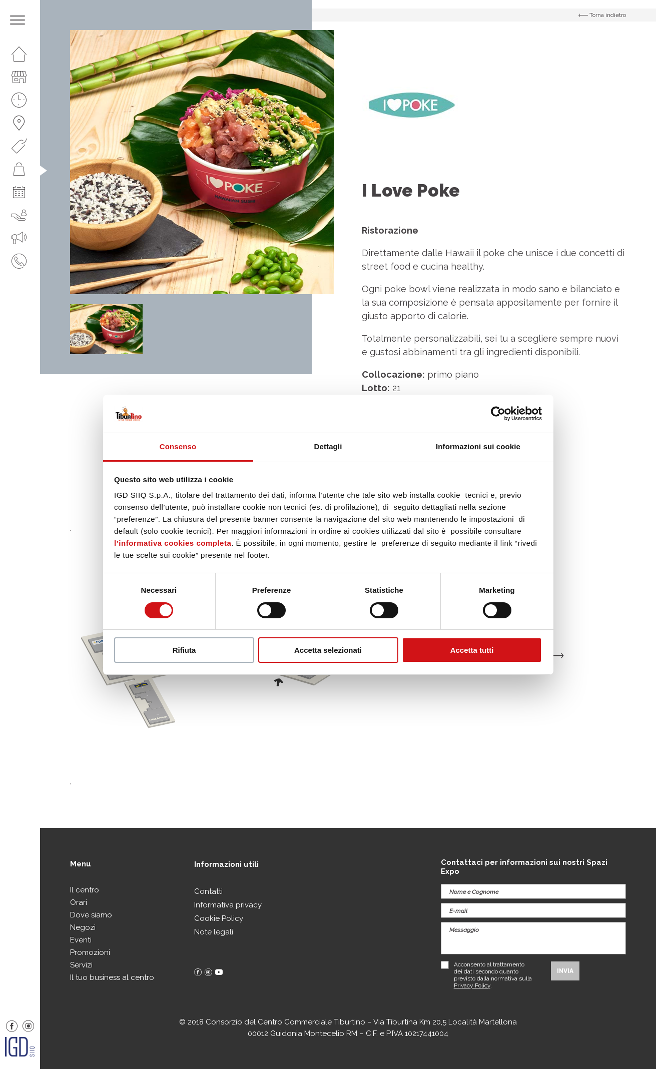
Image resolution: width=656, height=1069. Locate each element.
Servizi (81, 964)
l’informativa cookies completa (172, 543)
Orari (78, 902)
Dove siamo (91, 914)
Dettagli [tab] (328, 446)
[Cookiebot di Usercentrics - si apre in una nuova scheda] (498, 413)
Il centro (84, 889)
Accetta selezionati (328, 650)
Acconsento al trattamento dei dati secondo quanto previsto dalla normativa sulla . (493, 975)
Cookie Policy (218, 918)
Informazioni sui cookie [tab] (478, 446)
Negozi (83, 927)
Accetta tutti (472, 650)
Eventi (81, 939)
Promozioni (90, 952)
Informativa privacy (228, 904)
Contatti (208, 891)
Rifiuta (184, 650)
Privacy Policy (472, 985)
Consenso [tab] (178, 446)
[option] (202, 162)
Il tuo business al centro (112, 977)
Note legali (213, 931)
